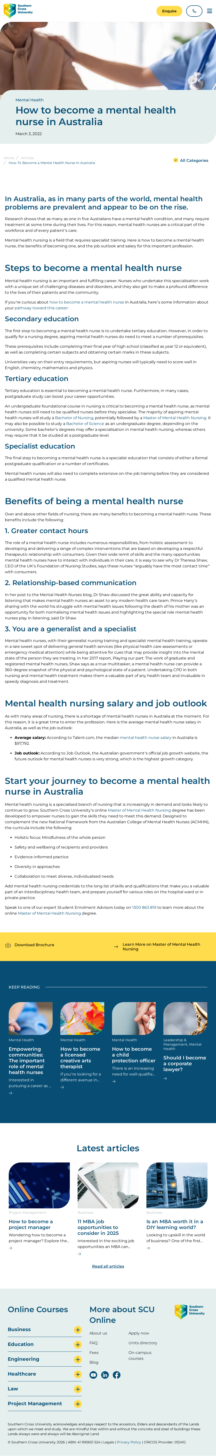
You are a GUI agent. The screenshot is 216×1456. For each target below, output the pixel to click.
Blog (93, 1362)
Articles (27, 158)
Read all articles (108, 1266)
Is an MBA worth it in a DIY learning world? (174, 1224)
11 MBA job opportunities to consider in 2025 (98, 1227)
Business (85, 1212)
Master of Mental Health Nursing (174, 418)
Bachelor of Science (85, 423)
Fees (94, 1352)
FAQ (93, 1343)
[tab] (45, 1329)
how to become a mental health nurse (86, 302)
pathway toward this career (41, 308)
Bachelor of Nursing (74, 418)
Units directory (142, 1343)
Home (9, 158)
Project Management (27, 1212)
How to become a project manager (31, 1224)
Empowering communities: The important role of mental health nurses (27, 1060)
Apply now (138, 1333)
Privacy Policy (129, 1442)
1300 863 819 (144, 907)
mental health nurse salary (145, 737)
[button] (169, 11)
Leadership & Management (175, 1042)
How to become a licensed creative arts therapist (80, 1057)
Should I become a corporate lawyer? (184, 1063)
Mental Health (30, 100)
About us (98, 1333)
